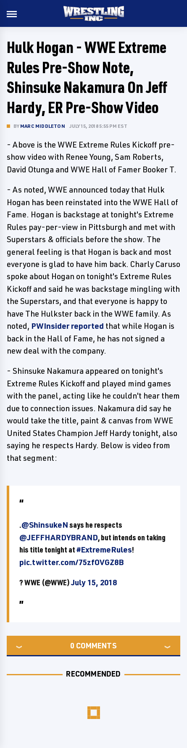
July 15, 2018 (94, 582)
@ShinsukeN (44, 525)
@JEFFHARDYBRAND (58, 537)
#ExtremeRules (104, 549)
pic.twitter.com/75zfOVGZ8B (71, 562)
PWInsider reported (67, 326)
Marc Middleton (42, 126)
